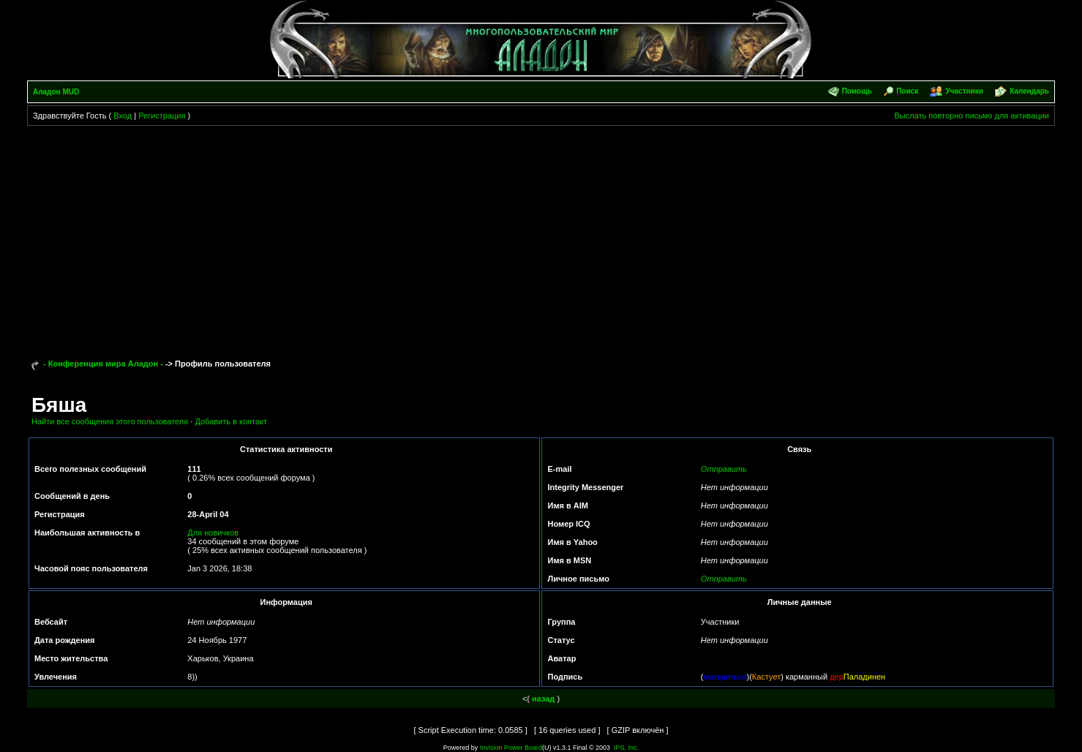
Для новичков (212, 532)
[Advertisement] (541, 235)
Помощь (857, 91)
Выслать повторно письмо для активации (971, 115)
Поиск (907, 91)
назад (543, 698)
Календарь (1029, 91)
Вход (122, 115)
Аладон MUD (56, 92)
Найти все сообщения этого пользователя (109, 421)
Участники (964, 91)
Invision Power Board (511, 747)
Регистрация (161, 115)
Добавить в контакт (231, 421)
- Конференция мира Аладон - (103, 363)
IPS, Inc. (626, 747)
